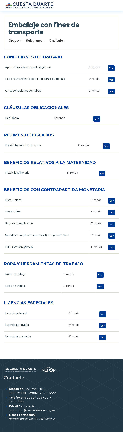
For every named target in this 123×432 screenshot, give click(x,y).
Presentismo (13, 211)
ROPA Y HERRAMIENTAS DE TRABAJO (43, 263)
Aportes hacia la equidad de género (28, 67)
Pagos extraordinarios (19, 223)
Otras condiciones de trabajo (23, 90)
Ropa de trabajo (15, 274)
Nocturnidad (13, 199)
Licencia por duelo (17, 324)
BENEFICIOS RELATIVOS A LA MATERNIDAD (50, 162)
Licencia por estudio (18, 336)
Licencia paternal (16, 313)
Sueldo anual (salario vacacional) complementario (37, 235)
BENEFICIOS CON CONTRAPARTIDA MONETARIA (54, 189)
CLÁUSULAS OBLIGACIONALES (36, 107)
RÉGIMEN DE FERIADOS (29, 135)
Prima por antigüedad (19, 246)
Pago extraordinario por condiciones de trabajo (35, 78)
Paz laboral (12, 117)
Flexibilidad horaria (17, 172)
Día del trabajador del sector (23, 145)
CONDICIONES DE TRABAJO (33, 57)
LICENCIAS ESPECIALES (28, 302)
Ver (111, 68)
